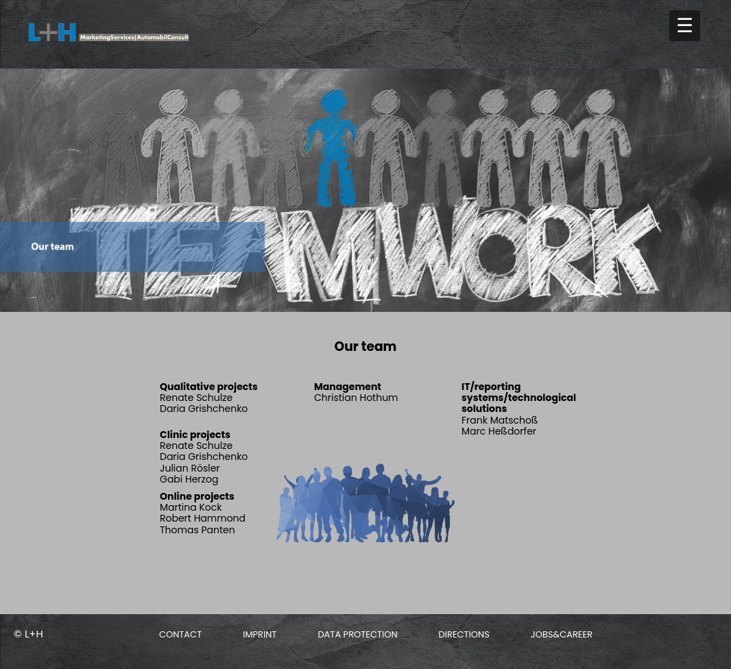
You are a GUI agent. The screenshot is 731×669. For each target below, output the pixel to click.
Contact (180, 634)
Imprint (259, 634)
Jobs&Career (561, 634)
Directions (464, 634)
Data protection (357, 634)
